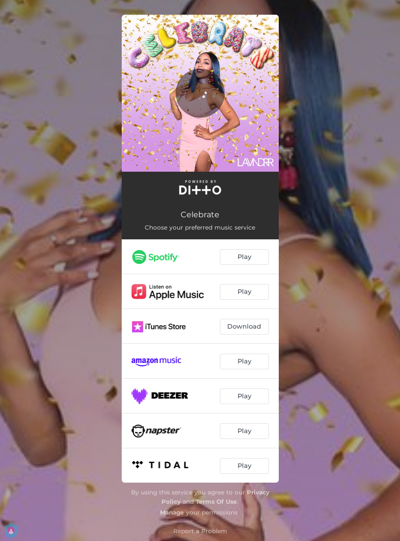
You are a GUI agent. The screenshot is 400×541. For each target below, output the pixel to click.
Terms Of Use (216, 501)
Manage (172, 512)
